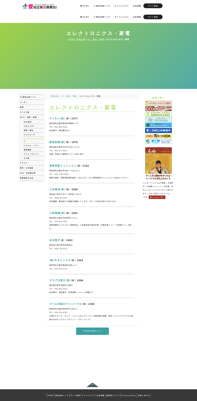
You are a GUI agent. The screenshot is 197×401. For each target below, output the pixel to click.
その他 (26, 146)
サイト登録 (153, 6)
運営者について (115, 383)
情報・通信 (28, 118)
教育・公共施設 (26, 156)
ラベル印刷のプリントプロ (65, 292)
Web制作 (28, 110)
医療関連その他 (26, 166)
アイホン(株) (57, 106)
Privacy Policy (133, 383)
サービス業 (24, 100)
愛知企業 (81, 27)
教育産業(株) (57, 130)
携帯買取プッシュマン (63, 153)
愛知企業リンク (102, 6)
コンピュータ (29, 122)
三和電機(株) (57, 201)
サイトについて (122, 6)
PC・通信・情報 (95, 27)
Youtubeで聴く (157, 185)
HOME (84, 6)
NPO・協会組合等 (28, 161)
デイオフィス (98, 393)
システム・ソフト (31, 133)
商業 (22, 95)
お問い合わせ (150, 383)
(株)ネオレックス (60, 248)
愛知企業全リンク (92, 319)
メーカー (23, 90)
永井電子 (54, 228)
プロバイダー (29, 114)
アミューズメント (31, 142)
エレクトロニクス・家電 (33, 128)
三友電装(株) (57, 177)
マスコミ (23, 151)
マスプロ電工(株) (60, 268)
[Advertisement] (98, 56)
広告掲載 (137, 6)
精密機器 (27, 138)
